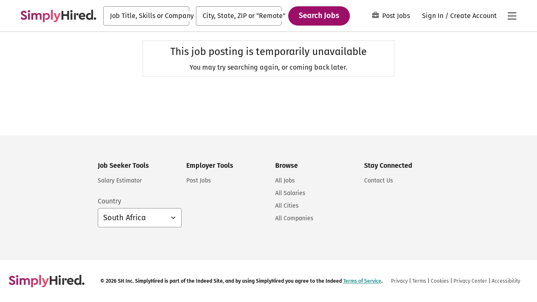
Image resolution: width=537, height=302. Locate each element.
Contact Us (378, 180)
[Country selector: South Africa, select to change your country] (140, 217)
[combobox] (146, 16)
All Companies (294, 218)
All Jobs (285, 180)
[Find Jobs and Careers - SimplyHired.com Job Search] (58, 16)
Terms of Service (362, 281)
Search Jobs (319, 15)
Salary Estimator (120, 180)
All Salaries (290, 193)
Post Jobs (391, 16)
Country (109, 201)
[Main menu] (512, 16)
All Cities (287, 205)
